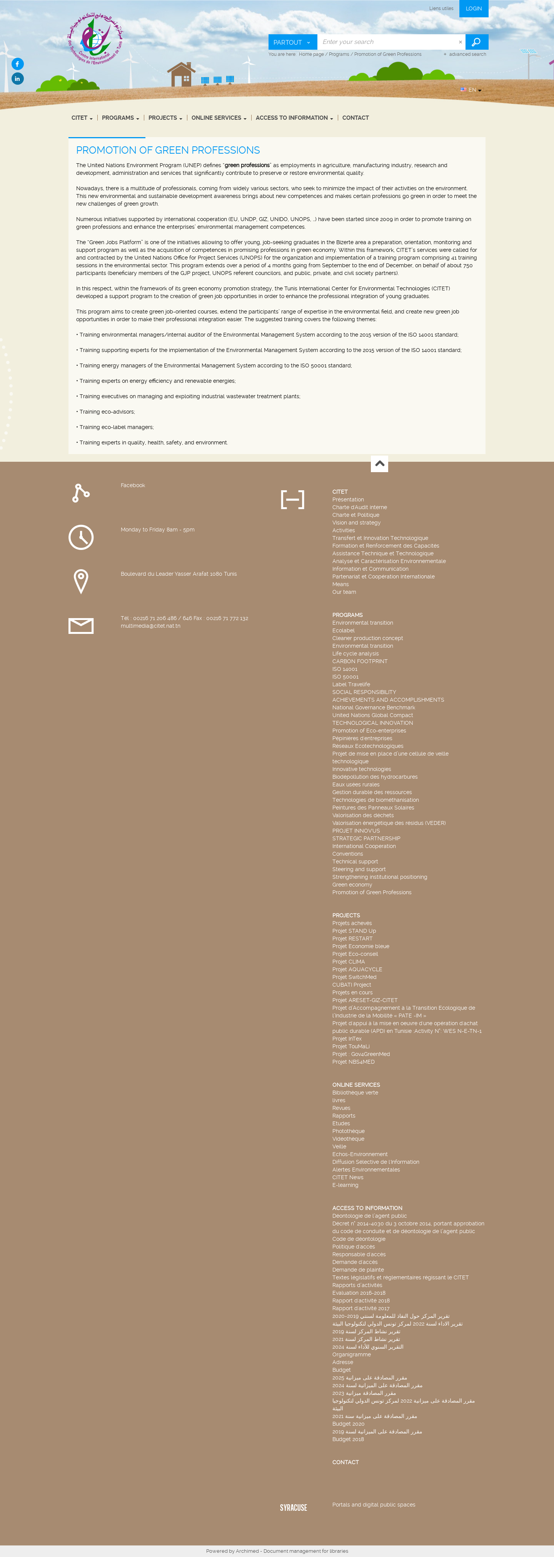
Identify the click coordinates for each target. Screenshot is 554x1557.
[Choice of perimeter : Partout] (293, 42)
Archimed (247, 1551)
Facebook (133, 485)
